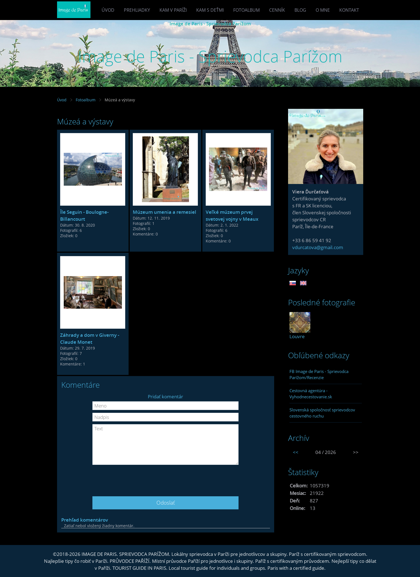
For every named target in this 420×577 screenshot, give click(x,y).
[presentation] (165, 478)
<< (295, 452)
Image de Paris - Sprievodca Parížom (210, 23)
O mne (323, 10)
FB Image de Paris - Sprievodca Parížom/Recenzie (318, 374)
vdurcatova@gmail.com (317, 247)
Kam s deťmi (210, 10)
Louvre (297, 336)
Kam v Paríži (173, 10)
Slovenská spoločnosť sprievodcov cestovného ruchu (322, 413)
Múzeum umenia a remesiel (164, 212)
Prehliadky (137, 10)
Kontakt (349, 10)
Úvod (108, 10)
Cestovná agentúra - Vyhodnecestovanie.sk (310, 393)
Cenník (277, 10)
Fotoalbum (246, 10)
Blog (300, 10)
